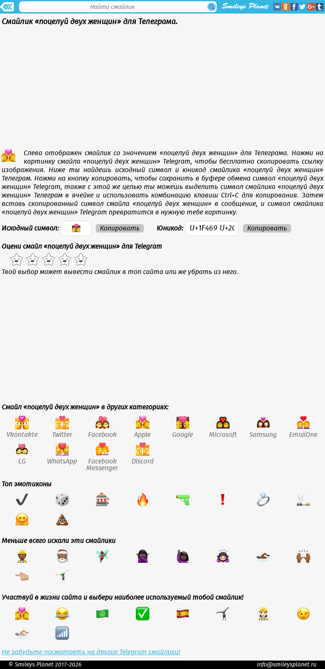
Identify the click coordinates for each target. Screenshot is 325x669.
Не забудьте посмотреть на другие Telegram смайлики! (91, 652)
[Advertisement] (162, 89)
